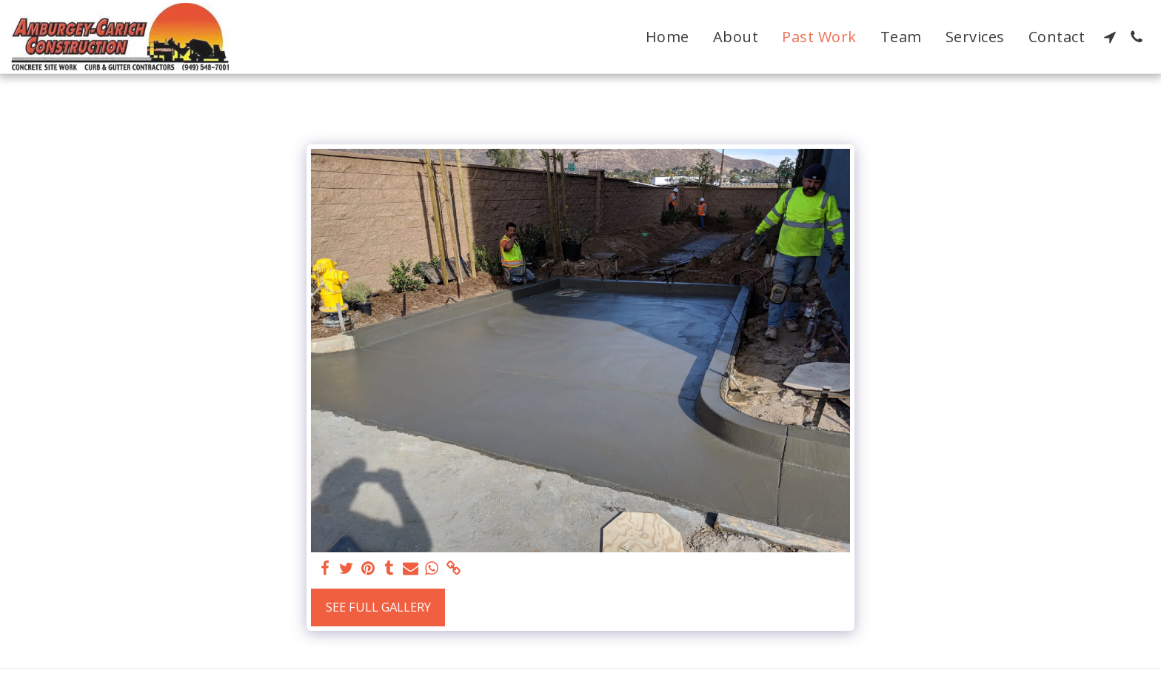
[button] (1109, 37)
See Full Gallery (378, 606)
